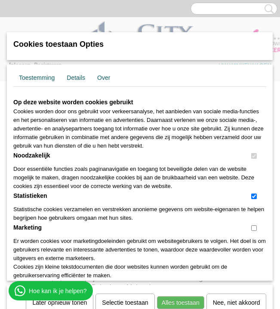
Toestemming (37, 77)
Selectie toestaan (125, 191)
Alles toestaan (181, 191)
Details (76, 77)
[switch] (254, 156)
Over (103, 77)
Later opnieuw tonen (59, 191)
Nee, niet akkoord (236, 191)
